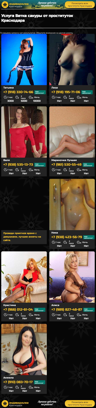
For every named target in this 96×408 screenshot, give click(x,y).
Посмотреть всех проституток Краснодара (80, 4)
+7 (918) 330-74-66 (24, 92)
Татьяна (8, 87)
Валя (6, 160)
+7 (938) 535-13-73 (24, 165)
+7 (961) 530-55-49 (72, 165)
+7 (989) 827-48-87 (73, 310)
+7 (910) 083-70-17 (24, 382)
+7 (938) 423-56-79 (73, 237)
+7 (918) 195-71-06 (72, 92)
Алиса (55, 305)
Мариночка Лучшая (64, 160)
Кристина (9, 305)
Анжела (8, 377)
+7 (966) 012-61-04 (24, 310)
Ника (54, 232)
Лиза (54, 87)
